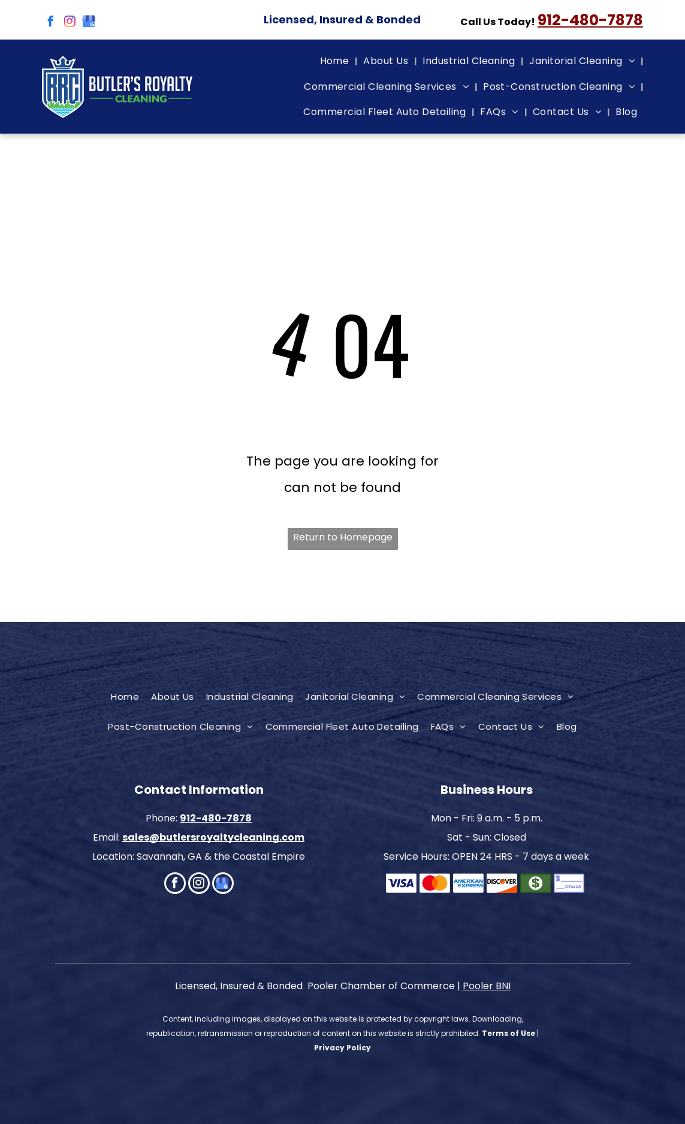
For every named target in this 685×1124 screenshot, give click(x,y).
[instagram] (69, 23)
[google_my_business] (88, 23)
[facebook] (50, 23)
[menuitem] (336, 61)
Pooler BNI (487, 986)
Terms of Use (508, 1033)
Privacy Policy (342, 1048)
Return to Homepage (343, 537)
